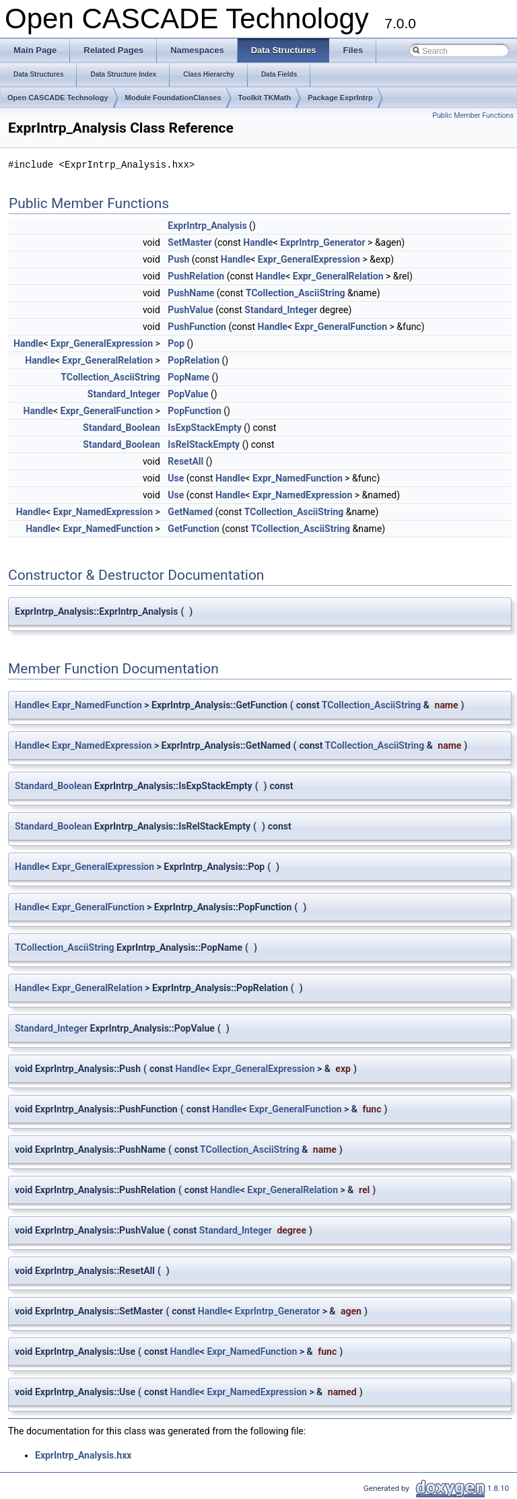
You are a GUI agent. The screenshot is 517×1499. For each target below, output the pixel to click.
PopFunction (194, 410)
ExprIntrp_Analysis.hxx (83, 1455)
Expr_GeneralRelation (338, 276)
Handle (258, 242)
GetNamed (190, 511)
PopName (188, 377)
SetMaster (189, 242)
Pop (176, 343)
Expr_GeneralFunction (341, 326)
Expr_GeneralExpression (309, 259)
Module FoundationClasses (173, 98)
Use (176, 478)
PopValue (188, 394)
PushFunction (197, 326)
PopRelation (193, 360)
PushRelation (196, 276)
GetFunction (193, 528)
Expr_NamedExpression (302, 495)
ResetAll (185, 461)
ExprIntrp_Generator (322, 242)
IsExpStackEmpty (204, 427)
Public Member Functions (473, 115)
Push (178, 259)
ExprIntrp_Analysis (207, 225)
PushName (191, 293)
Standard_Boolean (121, 427)
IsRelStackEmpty (204, 444)
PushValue (190, 309)
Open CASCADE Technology (57, 98)
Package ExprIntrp (340, 98)
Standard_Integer (280, 309)
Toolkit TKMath (264, 98)
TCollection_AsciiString (295, 293)
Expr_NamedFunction (297, 478)
